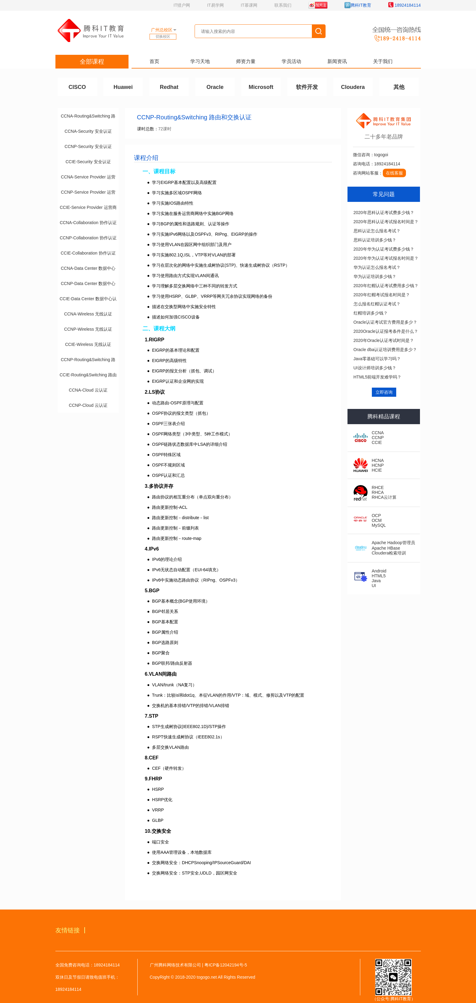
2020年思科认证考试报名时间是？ (386, 221)
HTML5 (379, 575)
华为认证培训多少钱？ (375, 276)
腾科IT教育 (357, 5)
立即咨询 (384, 392)
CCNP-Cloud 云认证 (88, 405)
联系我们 (282, 5)
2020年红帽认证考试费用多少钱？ (386, 285)
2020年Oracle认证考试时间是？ (384, 340)
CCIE (377, 442)
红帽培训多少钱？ (371, 313)
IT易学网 (215, 5)
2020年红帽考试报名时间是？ (382, 294)
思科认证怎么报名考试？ (377, 230)
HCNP (378, 465)
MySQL (379, 525)
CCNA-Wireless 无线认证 (88, 313)
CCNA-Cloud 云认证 (88, 390)
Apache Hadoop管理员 (393, 542)
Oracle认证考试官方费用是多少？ (385, 322)
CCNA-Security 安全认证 (88, 131)
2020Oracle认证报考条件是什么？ (386, 331)
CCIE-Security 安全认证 (88, 161)
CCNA (378, 432)
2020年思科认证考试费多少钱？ (384, 212)
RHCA (378, 492)
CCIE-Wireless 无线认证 (88, 344)
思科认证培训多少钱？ (375, 240)
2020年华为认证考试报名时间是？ (386, 258)
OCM (377, 520)
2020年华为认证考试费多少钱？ (384, 249)
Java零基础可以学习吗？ (377, 358)
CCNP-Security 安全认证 (88, 146)
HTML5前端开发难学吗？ (378, 377)
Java (376, 580)
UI (374, 585)
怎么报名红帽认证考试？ (377, 303)
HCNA (378, 460)
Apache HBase (386, 548)
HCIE (377, 470)
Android (379, 570)
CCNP (378, 437)
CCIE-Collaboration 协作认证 (88, 253)
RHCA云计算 (384, 497)
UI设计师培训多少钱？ (375, 367)
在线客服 (394, 173)
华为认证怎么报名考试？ (377, 267)
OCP (376, 515)
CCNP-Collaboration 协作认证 (88, 237)
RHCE (378, 487)
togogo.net (207, 977)
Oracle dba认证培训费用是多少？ (385, 349)
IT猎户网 (182, 5)
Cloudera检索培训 (389, 553)
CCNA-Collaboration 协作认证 (88, 222)
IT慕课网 (249, 5)
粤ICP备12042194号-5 (225, 965)
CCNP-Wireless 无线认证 (88, 329)
